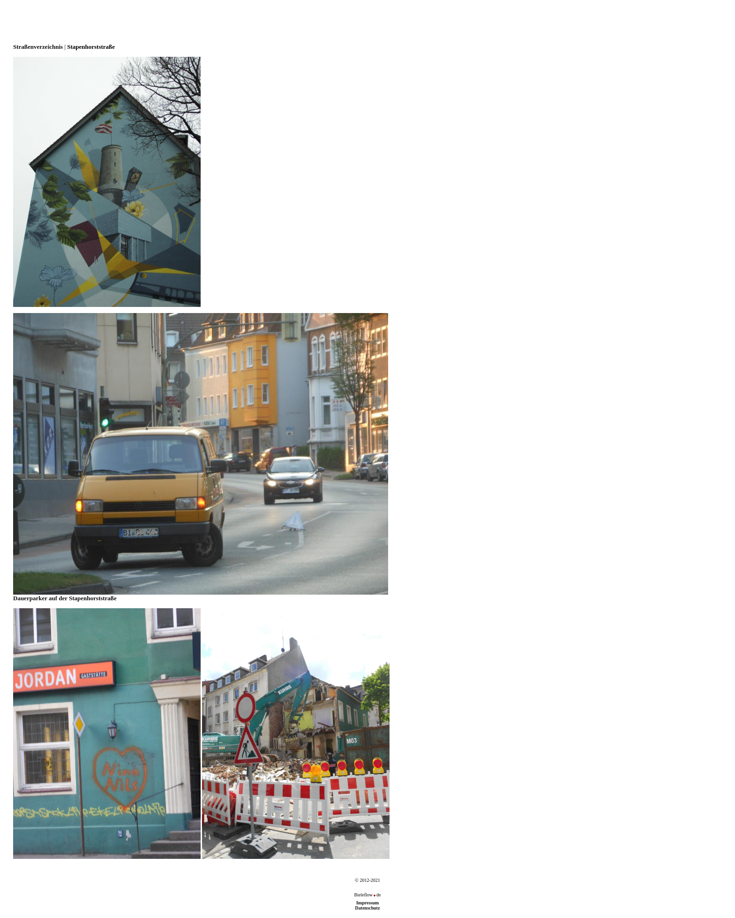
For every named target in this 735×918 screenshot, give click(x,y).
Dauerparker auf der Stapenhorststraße (200, 595)
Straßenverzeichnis (38, 46)
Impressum (367, 902)
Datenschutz (367, 907)
